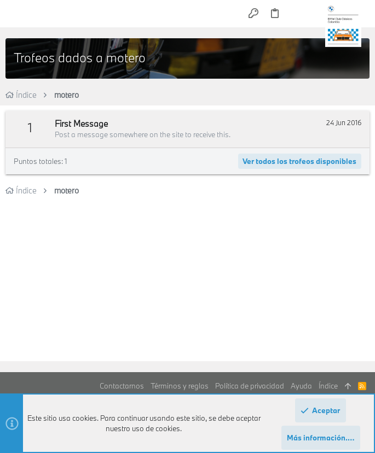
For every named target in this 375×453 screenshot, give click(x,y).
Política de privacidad (249, 386)
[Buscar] (314, 13)
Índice (328, 386)
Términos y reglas (180, 386)
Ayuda (301, 386)
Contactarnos (122, 386)
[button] (16, 13)
